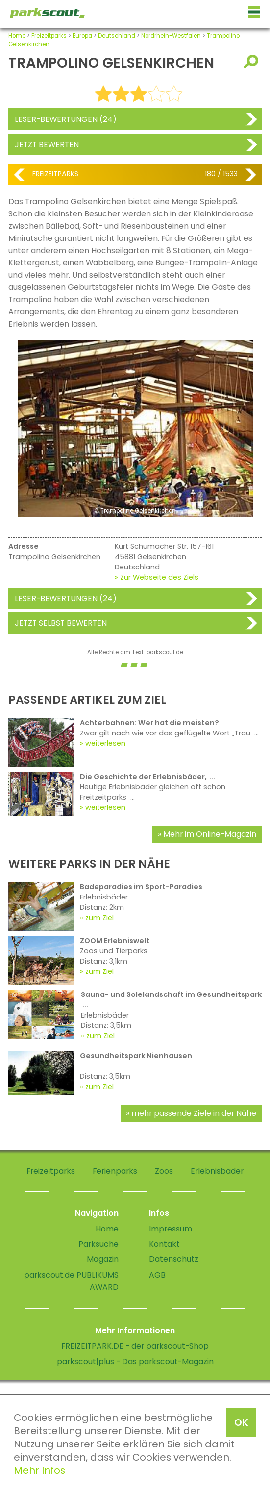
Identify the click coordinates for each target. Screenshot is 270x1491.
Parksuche (98, 1244)
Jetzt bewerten (47, 144)
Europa (82, 36)
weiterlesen (105, 743)
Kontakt (164, 1244)
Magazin (103, 1259)
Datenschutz (173, 1259)
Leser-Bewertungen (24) (66, 119)
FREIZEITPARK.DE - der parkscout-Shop (135, 1345)
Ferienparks (115, 1171)
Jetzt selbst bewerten (61, 623)
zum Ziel (99, 918)
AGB (157, 1274)
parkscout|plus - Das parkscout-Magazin (135, 1361)
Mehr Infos (39, 1470)
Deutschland (116, 36)
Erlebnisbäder (217, 1171)
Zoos (164, 1171)
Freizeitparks (49, 36)
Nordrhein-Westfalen (171, 36)
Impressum (170, 1228)
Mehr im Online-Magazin (209, 834)
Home (16, 36)
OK (241, 1422)
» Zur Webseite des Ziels (156, 577)
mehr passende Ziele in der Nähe (193, 1113)
